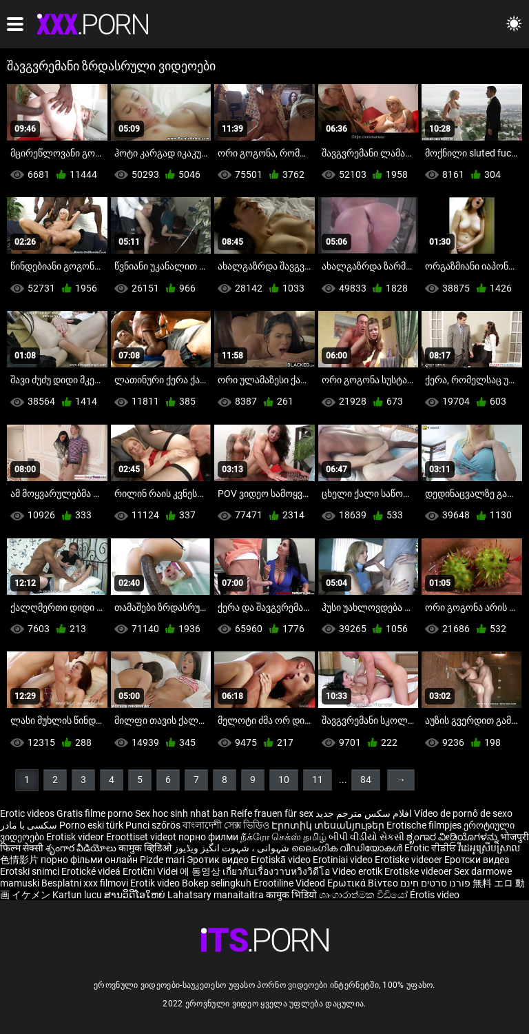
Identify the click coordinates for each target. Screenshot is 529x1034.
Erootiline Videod (290, 883)
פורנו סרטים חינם (435, 883)
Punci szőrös (152, 825)
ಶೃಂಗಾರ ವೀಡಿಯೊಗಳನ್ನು (453, 836)
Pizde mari (162, 859)
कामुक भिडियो (292, 894)
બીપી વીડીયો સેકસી (366, 836)
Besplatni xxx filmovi (84, 883)
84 (365, 779)
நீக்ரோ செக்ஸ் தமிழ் (283, 836)
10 (283, 779)
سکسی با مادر (28, 825)
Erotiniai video (344, 859)
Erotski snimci (30, 871)
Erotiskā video (282, 859)
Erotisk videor (76, 836)
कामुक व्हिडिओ (146, 847)
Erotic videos (28, 813)
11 (317, 779)
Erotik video (156, 883)
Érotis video (434, 894)
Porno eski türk (91, 825)
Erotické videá (92, 871)
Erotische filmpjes (423, 825)
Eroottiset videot (142, 836)
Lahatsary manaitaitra (216, 894)
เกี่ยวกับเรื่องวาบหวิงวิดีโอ (277, 871)
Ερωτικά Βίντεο (363, 883)
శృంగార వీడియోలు (81, 847)
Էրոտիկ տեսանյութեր (328, 825)
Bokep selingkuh (216, 883)
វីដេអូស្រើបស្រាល (489, 847)
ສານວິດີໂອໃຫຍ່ (135, 894)
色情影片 (20, 859)
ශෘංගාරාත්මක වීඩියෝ (364, 894)
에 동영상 (201, 871)
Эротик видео (219, 859)
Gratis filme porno (94, 813)
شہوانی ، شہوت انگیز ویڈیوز (232, 847)
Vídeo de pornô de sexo (463, 813)
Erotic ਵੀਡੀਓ (431, 847)
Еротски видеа (477, 859)
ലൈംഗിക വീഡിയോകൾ (347, 847)
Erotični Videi (151, 871)
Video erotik (358, 871)
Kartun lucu (78, 894)
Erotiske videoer (409, 859)
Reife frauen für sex (272, 813)
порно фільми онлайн (89, 859)
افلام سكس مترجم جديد (363, 813)
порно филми (208, 836)
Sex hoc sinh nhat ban (182, 813)
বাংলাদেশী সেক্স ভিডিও (226, 825)
